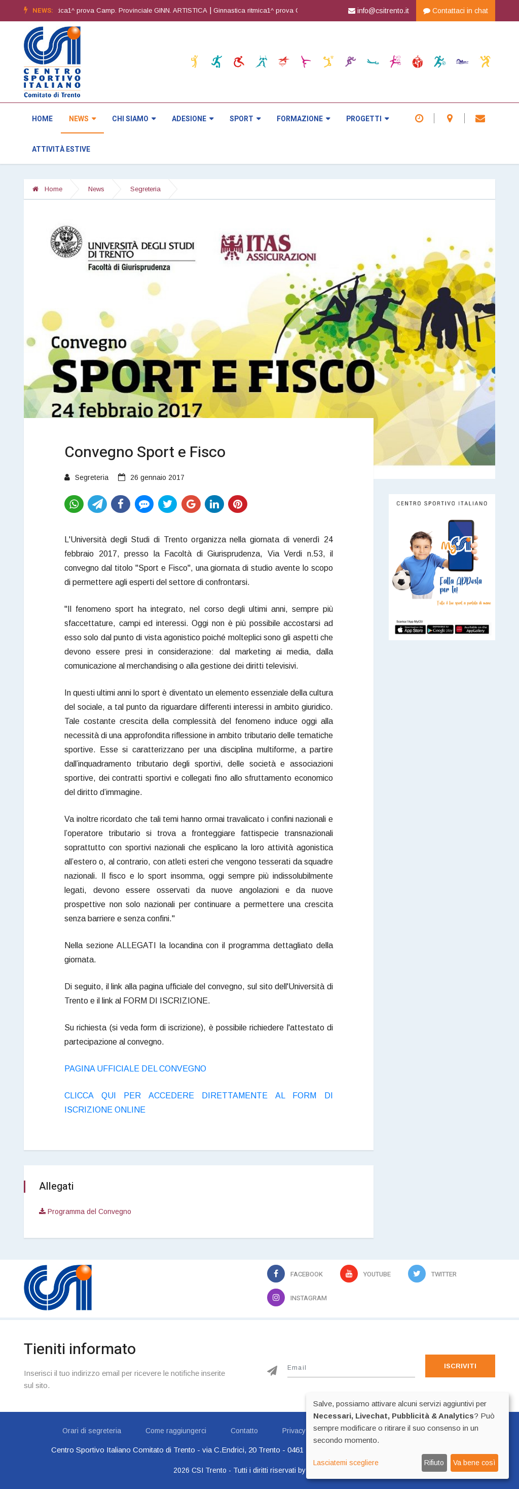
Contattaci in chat (455, 11)
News (82, 119)
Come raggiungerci (175, 1431)
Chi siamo (134, 119)
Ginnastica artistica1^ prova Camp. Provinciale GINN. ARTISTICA (124, 10)
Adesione (192, 119)
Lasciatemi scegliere (346, 1463)
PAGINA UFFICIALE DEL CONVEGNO (135, 1068)
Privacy (294, 1431)
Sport (245, 119)
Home (42, 119)
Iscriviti (460, 1366)
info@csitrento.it (378, 11)
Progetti (367, 119)
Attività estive (61, 149)
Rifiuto (434, 1463)
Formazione (303, 119)
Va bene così (474, 1463)
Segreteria (145, 189)
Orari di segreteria (91, 1431)
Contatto (244, 1431)
